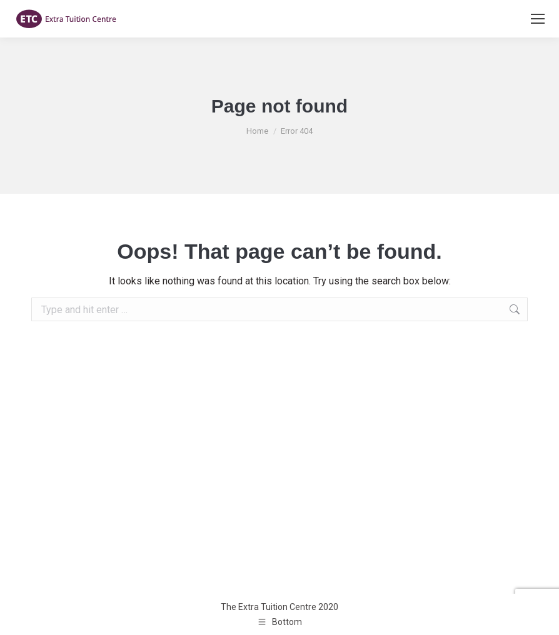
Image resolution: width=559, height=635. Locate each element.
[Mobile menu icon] (537, 19)
